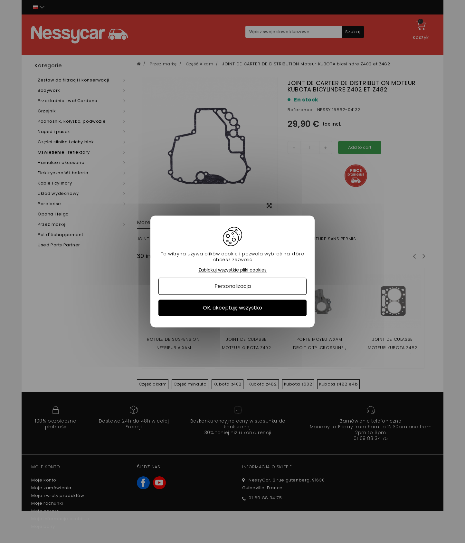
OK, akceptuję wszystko (232, 307)
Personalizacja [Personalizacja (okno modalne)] (232, 286)
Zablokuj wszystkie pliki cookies (232, 270)
